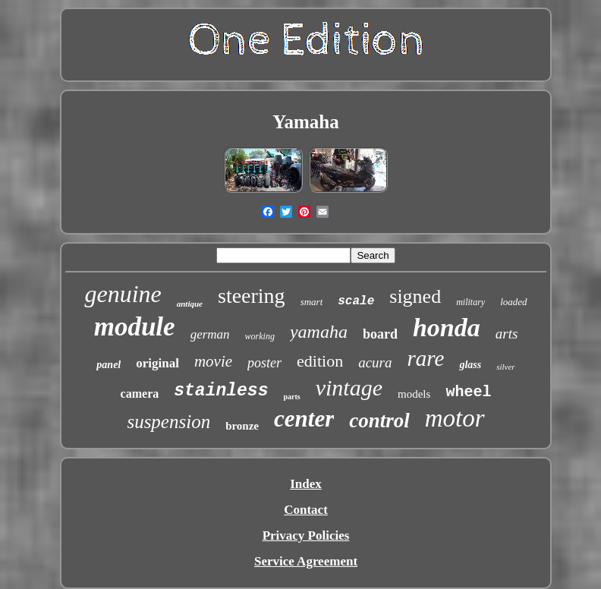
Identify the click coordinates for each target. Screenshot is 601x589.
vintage (349, 387)
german (210, 334)
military (470, 302)
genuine (122, 293)
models (414, 394)
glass (470, 364)
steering (251, 295)
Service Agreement (305, 561)
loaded (513, 301)
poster (264, 362)
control (379, 420)
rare (426, 358)
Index (306, 484)
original (157, 363)
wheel (468, 392)
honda (446, 327)
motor (455, 418)
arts (507, 334)
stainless (221, 391)
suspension (168, 421)
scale (356, 301)
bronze (242, 426)
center (304, 418)
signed (415, 296)
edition (320, 360)
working (260, 336)
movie (213, 361)
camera (140, 393)
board (380, 334)
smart (311, 301)
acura (375, 362)
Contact (306, 509)
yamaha (319, 332)
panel (108, 364)
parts (291, 396)
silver (505, 366)
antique (190, 303)
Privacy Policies (306, 535)
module (134, 327)
